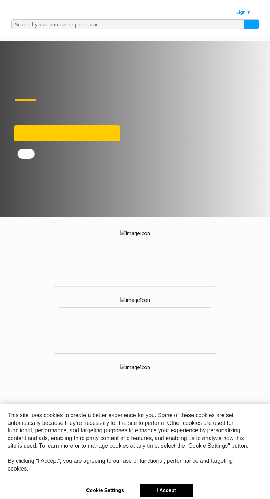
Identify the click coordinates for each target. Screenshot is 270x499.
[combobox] (125, 24)
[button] (247, 12)
